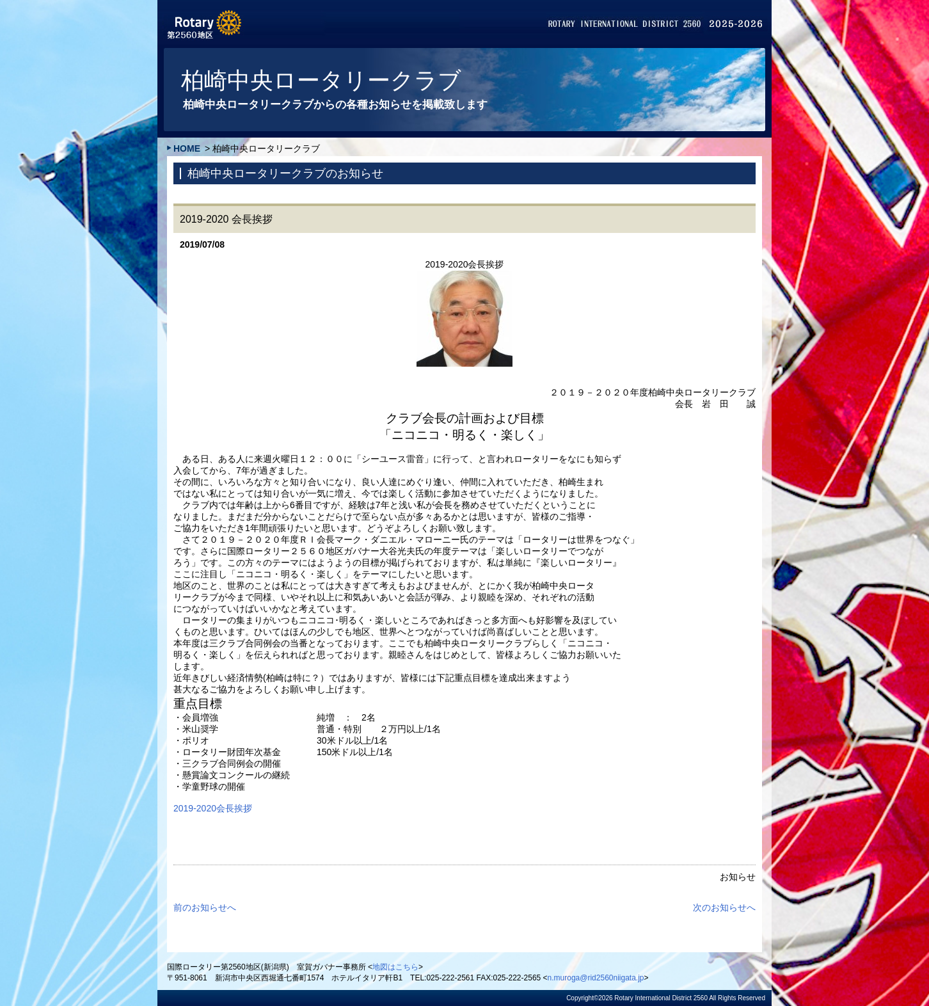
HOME (186, 148)
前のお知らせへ (204, 907)
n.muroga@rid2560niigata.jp (596, 977)
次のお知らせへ (724, 907)
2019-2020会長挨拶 (212, 808)
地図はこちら (395, 966)
